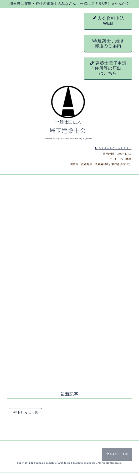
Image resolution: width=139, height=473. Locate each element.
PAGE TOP (117, 454)
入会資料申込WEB (108, 21)
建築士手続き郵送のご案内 (108, 43)
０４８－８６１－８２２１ (113, 148)
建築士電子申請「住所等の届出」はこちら (108, 68)
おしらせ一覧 (25, 412)
